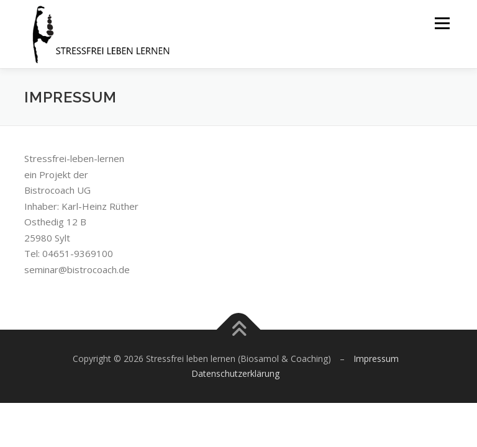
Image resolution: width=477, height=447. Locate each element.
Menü (442, 23)
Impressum (376, 358)
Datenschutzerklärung (235, 373)
